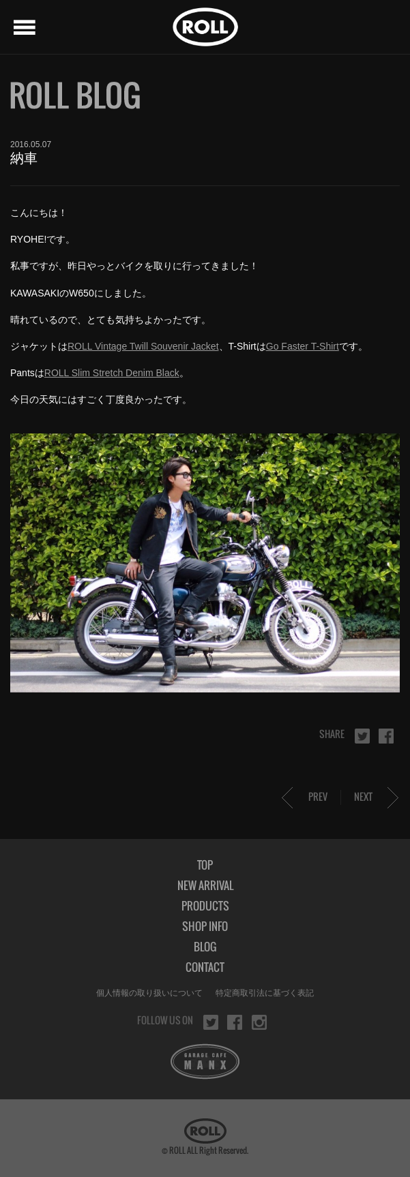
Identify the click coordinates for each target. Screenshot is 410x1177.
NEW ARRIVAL (205, 885)
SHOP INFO (205, 926)
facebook (386, 736)
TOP (205, 865)
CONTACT (205, 967)
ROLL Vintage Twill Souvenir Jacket (143, 346)
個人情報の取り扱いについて (149, 993)
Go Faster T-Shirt (302, 346)
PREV (317, 796)
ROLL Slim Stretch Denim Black (111, 372)
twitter (362, 736)
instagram (259, 1022)
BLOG (205, 946)
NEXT (363, 796)
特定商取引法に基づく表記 (265, 993)
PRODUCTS (205, 906)
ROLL (205, 27)
